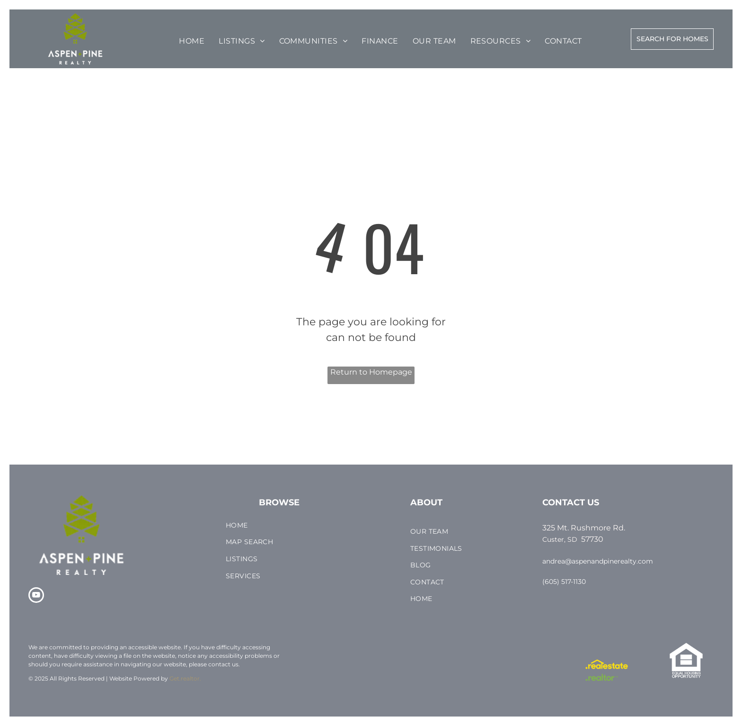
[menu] (35, 34)
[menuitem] (192, 41)
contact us (223, 664)
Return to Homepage (371, 371)
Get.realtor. (185, 678)
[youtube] (36, 596)
